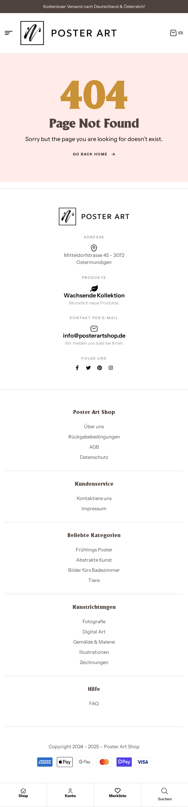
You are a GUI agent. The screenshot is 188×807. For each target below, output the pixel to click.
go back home (94, 154)
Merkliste (117, 795)
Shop (23, 795)
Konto (70, 795)
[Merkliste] (118, 791)
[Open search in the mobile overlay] (164, 791)
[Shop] (23, 791)
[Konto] (70, 791)
